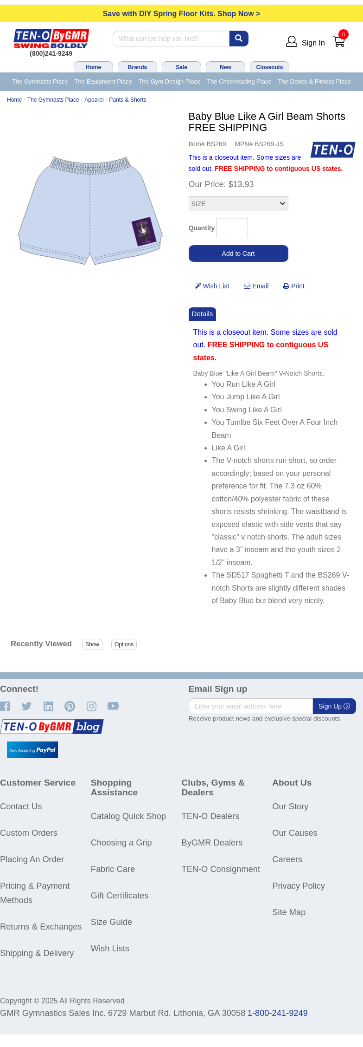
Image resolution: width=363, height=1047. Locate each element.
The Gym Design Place (170, 81)
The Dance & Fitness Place (314, 81)
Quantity (202, 228)
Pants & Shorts (127, 100)
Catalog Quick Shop (128, 816)
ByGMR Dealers (212, 842)
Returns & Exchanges (41, 926)
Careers (287, 859)
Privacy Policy (298, 886)
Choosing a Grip (121, 842)
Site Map (289, 912)
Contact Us (21, 806)
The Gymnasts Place (40, 81)
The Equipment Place (103, 81)
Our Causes (294, 833)
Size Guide (111, 922)
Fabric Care (113, 869)
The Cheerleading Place (239, 81)
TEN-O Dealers (211, 816)
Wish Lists (110, 948)
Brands (137, 67)
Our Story (290, 806)
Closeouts (269, 67)
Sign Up (334, 706)
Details (202, 314)
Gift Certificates (120, 895)
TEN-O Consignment (221, 869)
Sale (181, 67)
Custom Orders (28, 833)
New (225, 67)
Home (93, 67)
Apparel (94, 100)
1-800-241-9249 (278, 1013)
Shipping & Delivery (37, 953)
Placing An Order (32, 859)
